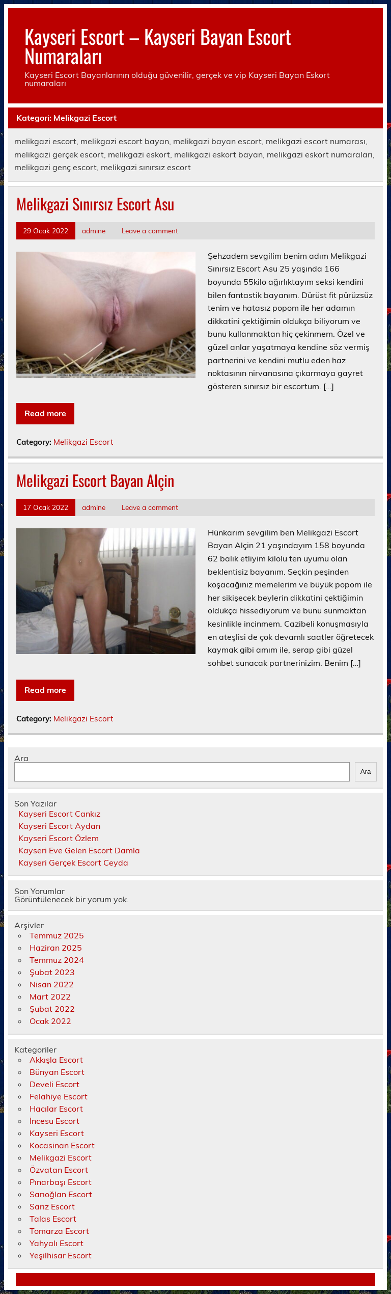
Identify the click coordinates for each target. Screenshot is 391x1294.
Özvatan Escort (59, 1170)
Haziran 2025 (56, 947)
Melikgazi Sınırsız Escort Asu (95, 203)
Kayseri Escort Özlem (58, 838)
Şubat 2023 (52, 972)
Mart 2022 (50, 996)
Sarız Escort (52, 1206)
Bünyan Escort (57, 1072)
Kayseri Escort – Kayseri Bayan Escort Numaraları (157, 45)
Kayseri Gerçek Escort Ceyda (73, 862)
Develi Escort (54, 1084)
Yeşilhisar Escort (61, 1255)
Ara (21, 758)
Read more (45, 413)
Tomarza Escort (59, 1231)
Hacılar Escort (56, 1108)
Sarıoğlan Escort (61, 1194)
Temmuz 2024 (57, 960)
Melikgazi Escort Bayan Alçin (95, 480)
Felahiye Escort (59, 1096)
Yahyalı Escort (56, 1243)
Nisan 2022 (52, 984)
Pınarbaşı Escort (61, 1182)
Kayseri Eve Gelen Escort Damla (79, 850)
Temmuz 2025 (57, 935)
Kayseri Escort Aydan (59, 826)
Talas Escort (53, 1219)
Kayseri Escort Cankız (59, 813)
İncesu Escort (54, 1121)
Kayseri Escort (57, 1133)
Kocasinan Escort (62, 1145)
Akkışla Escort (56, 1060)
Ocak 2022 (50, 1021)
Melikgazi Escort (83, 442)
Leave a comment (150, 230)
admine (93, 230)
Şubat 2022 (52, 1009)
